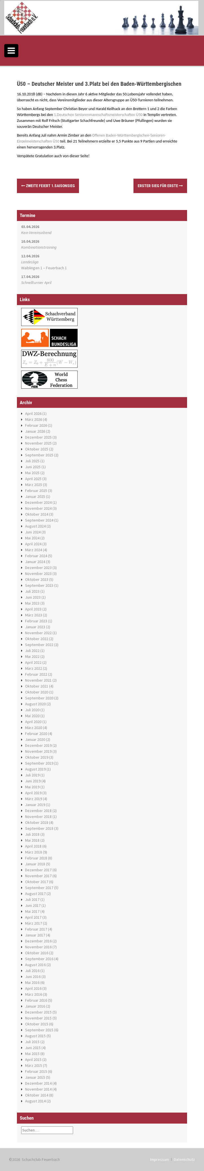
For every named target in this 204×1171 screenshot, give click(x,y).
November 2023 (38, 573)
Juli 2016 (32, 970)
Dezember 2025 (38, 437)
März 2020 (33, 727)
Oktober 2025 (36, 449)
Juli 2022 (32, 650)
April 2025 (33, 478)
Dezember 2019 (38, 745)
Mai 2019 (32, 786)
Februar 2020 (36, 733)
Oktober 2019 (36, 757)
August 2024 (35, 526)
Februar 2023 (36, 620)
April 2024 (33, 543)
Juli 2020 (32, 709)
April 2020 (33, 721)
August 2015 (35, 1035)
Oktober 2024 (36, 514)
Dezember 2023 (38, 567)
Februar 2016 (36, 1000)
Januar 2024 (35, 561)
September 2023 (39, 585)
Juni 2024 (33, 532)
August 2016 (35, 964)
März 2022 (33, 668)
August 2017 (35, 893)
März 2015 (33, 1065)
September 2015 (39, 1029)
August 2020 (35, 703)
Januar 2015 (35, 1077)
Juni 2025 (33, 466)
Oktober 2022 (36, 638)
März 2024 (33, 549)
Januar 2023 (35, 626)
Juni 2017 (33, 905)
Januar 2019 (35, 804)
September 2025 (39, 455)
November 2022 (38, 632)
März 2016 (33, 994)
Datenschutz (184, 1159)
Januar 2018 (35, 863)
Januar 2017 (35, 935)
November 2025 (38, 443)
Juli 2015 (32, 1041)
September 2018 (39, 828)
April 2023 (33, 609)
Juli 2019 (32, 775)
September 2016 (39, 958)
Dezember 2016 (38, 941)
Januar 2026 (35, 431)
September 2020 (39, 698)
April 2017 (33, 917)
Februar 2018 (36, 858)
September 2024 (39, 520)
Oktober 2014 (36, 1095)
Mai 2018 (32, 840)
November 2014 (38, 1089)
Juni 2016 (33, 976)
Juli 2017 (32, 899)
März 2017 (33, 923)
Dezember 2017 (38, 869)
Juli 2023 (32, 591)
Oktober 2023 (36, 579)
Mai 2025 (32, 472)
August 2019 (35, 769)
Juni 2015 (33, 1047)
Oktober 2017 (36, 881)
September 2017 (39, 887)
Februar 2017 (36, 929)
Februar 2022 (36, 674)
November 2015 (38, 1018)
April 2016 (33, 988)
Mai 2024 (32, 537)
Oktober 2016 (36, 952)
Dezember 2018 (38, 810)
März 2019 (33, 798)
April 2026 (33, 413)
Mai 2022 (32, 656)
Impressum (159, 1159)
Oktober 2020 (36, 692)
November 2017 (38, 875)
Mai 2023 (32, 603)
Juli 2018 (32, 834)
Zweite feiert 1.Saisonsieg (48, 185)
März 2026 (33, 419)
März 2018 (33, 852)
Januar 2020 (35, 739)
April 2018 (33, 846)
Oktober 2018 (36, 822)
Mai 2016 (32, 982)
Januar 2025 (35, 496)
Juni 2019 (33, 780)
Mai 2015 (32, 1053)
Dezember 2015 (38, 1012)
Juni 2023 (33, 597)
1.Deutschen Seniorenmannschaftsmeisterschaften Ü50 (98, 114)
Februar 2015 (36, 1071)
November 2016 (38, 946)
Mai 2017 (32, 911)
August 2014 (35, 1101)
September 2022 (39, 644)
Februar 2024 (36, 555)
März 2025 (33, 484)
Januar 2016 (35, 1006)
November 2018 (38, 816)
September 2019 (39, 763)
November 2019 (38, 751)
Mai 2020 (32, 715)
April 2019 (33, 792)
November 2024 (38, 508)
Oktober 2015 (36, 1023)
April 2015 (33, 1059)
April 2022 (33, 662)
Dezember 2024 (38, 502)
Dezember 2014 (38, 1083)
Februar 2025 (36, 490)
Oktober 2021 (36, 686)
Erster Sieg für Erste (160, 185)
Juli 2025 (32, 460)
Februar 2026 (36, 425)
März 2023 (33, 615)
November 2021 (38, 680)
